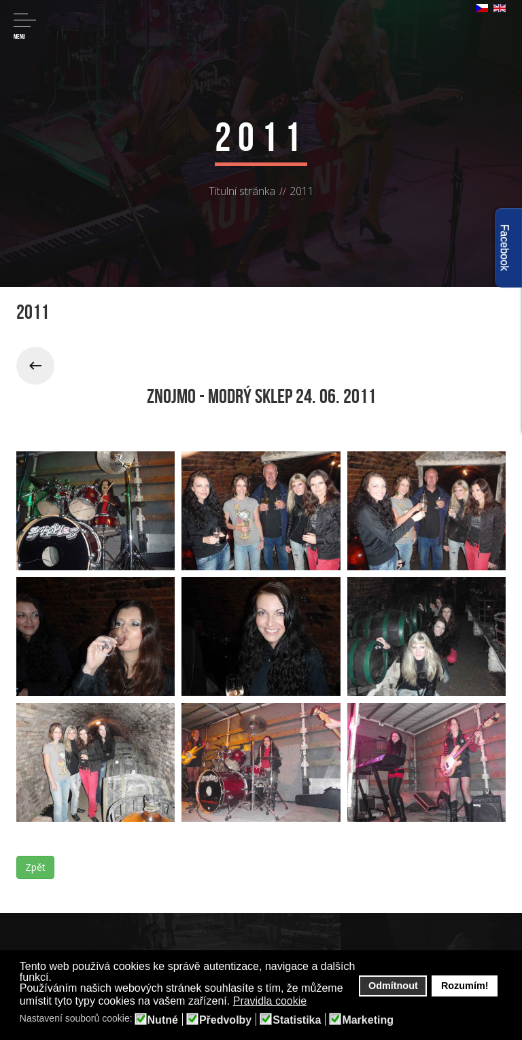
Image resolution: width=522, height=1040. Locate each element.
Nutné (162, 1020)
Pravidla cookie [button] (270, 1001)
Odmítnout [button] (393, 985)
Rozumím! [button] (465, 985)
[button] (316, 1002)
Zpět (35, 867)
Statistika (297, 1020)
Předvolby (225, 1020)
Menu (25, 27)
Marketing (368, 1020)
